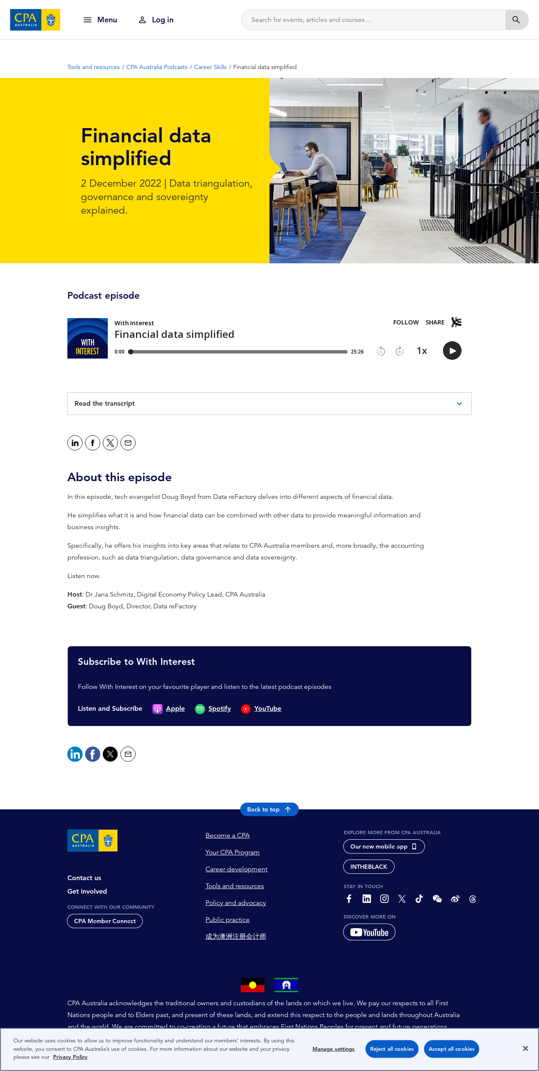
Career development (236, 869)
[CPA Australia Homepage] (35, 20)
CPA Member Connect (105, 921)
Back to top (269, 809)
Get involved (87, 891)
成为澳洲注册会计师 (235, 936)
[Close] (525, 1048)
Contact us (84, 878)
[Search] (373, 19)
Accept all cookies (452, 1048)
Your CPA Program (232, 852)
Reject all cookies (392, 1048)
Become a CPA (227, 835)
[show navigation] (99, 19)
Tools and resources (234, 886)
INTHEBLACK (368, 866)
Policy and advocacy (235, 903)
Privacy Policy (70, 1056)
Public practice (227, 919)
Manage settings (333, 1048)
